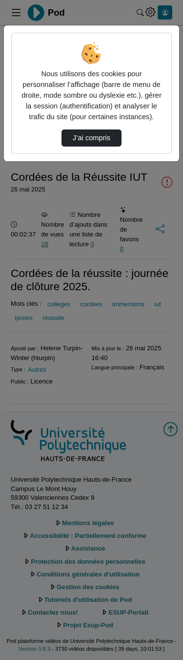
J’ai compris (91, 138)
